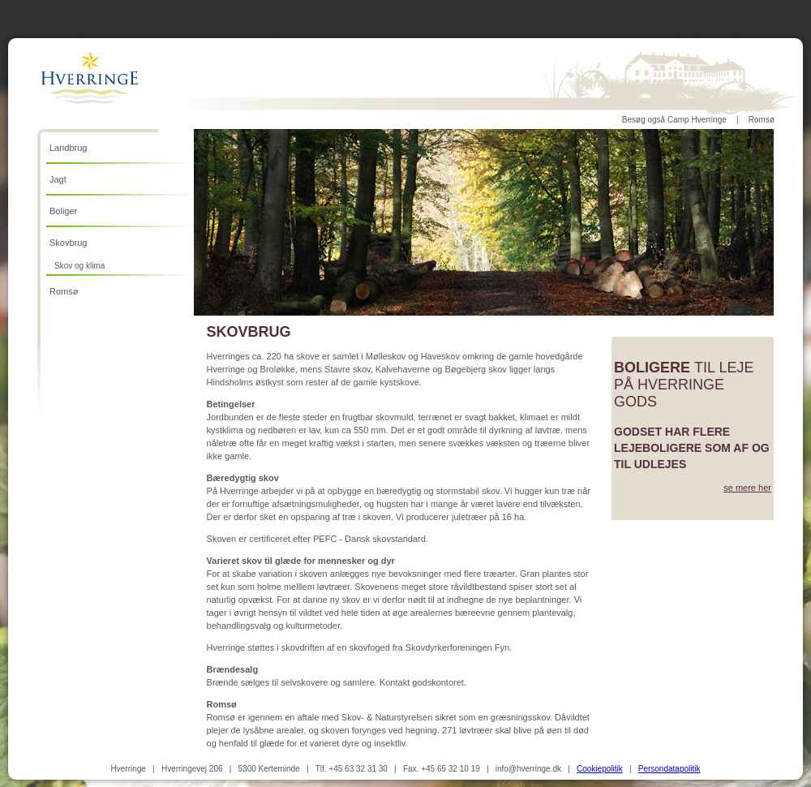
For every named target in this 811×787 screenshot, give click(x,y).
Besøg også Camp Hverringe (674, 119)
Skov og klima (79, 265)
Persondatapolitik (669, 768)
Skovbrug (68, 242)
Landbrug (68, 148)
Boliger (63, 211)
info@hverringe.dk (528, 768)
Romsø (762, 119)
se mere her (747, 487)
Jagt (58, 179)
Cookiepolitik (600, 768)
